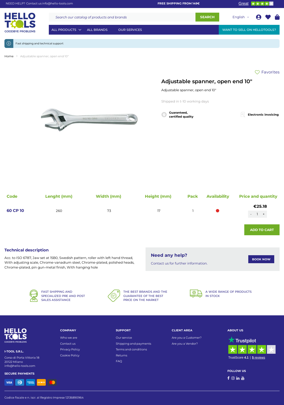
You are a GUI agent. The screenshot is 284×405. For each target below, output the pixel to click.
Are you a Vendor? (185, 343)
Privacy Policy (70, 349)
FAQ (119, 361)
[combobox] (122, 17)
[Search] (207, 17)
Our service (124, 337)
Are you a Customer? (186, 337)
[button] (241, 17)
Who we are (68, 337)
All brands (97, 30)
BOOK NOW (261, 259)
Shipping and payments (133, 343)
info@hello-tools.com (57, 3)
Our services (130, 30)
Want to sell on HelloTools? (249, 30)
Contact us (67, 343)
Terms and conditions (131, 349)
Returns (121, 355)
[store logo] (20, 23)
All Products (63, 30)
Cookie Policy (69, 355)
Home (9, 56)
